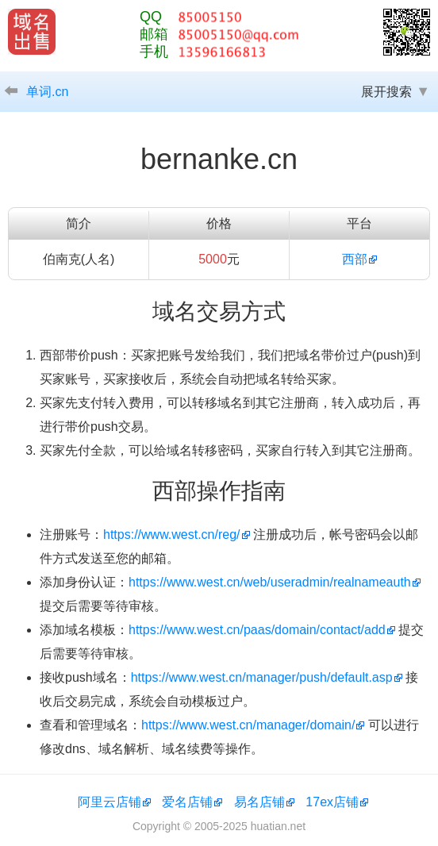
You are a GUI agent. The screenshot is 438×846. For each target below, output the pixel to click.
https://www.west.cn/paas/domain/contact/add (257, 629)
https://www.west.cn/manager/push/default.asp (262, 677)
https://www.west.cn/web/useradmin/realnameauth (270, 582)
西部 (354, 259)
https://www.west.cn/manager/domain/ (248, 725)
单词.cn (47, 91)
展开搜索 (386, 91)
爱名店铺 (187, 802)
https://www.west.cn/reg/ (171, 534)
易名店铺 (259, 802)
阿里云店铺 (109, 802)
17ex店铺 (332, 802)
